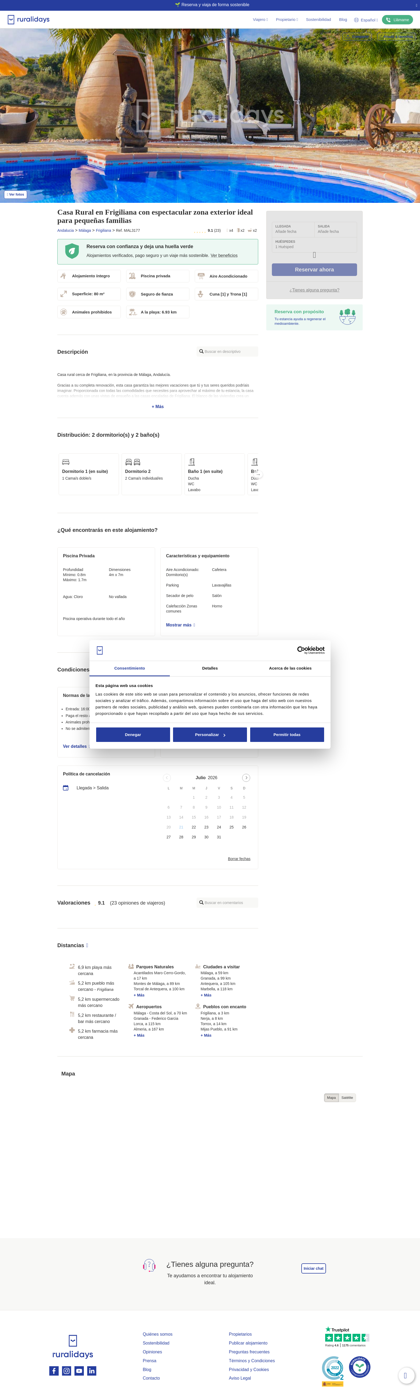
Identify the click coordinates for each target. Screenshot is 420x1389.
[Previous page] (167, 778)
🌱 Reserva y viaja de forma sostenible (208, 4)
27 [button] (169, 837)
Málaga (85, 230)
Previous (57, 474)
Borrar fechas (239, 859)
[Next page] (246, 778)
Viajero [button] (260, 19)
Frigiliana (103, 230)
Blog (343, 19)
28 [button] (181, 837)
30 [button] (206, 837)
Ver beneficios (224, 255)
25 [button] (232, 827)
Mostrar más (180, 625)
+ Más (157, 391)
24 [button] (219, 827)
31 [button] (219, 837)
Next (258, 474)
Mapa (331, 1098)
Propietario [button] (287, 19)
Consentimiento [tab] (129, 668)
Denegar (133, 734)
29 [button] (194, 837)
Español (366, 20)
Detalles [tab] (210, 668)
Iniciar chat (314, 1268)
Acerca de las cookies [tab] (290, 668)
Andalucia (65, 230)
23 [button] (206, 827)
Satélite (347, 1098)
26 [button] (244, 827)
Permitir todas (287, 734)
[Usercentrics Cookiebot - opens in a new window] (301, 651)
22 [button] (194, 827)
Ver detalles (76, 746)
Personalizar (210, 734)
